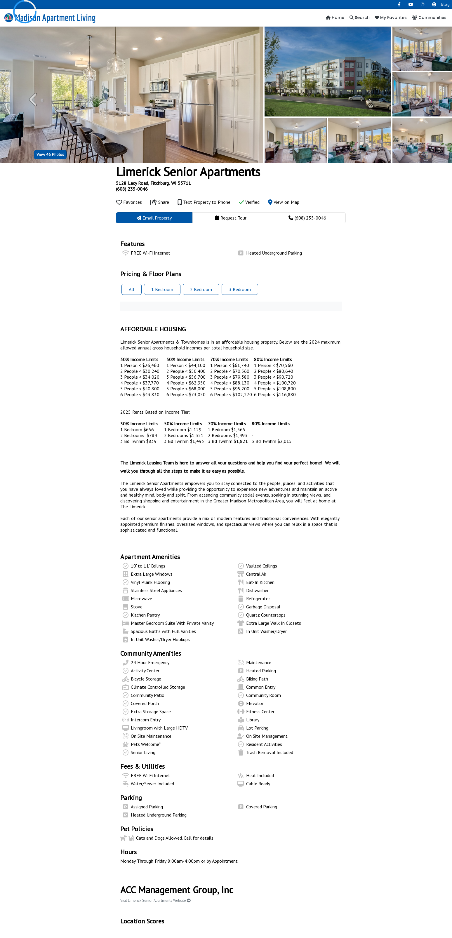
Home (335, 17)
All (131, 289)
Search (360, 17)
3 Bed (240, 289)
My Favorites (391, 17)
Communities (429, 17)
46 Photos (50, 154)
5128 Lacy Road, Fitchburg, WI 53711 (153, 183)
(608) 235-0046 (132, 189)
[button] (34, 99)
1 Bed (162, 289)
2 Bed (201, 289)
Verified (249, 202)
